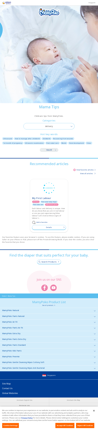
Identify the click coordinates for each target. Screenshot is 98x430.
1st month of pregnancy (12, 143)
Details (49, 227)
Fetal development (76, 143)
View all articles (86, 173)
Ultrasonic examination (34, 143)
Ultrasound (7, 139)
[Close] (94, 413)
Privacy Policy (27, 420)
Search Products (49, 262)
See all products (47, 305)
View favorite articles (85, 170)
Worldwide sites (24, 405)
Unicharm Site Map (73, 400)
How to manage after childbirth (27, 139)
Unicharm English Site (24, 400)
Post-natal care (52, 143)
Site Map (6, 383)
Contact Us (7, 388)
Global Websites (10, 393)
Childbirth (47, 139)
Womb (64, 143)
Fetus (89, 143)
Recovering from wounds (63, 139)
